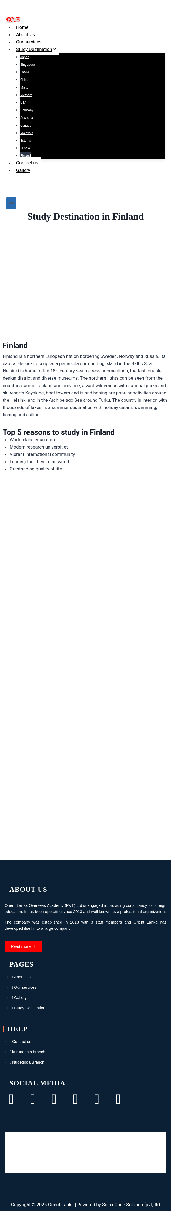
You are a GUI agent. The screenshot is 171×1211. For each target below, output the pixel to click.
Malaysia (26, 133)
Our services (29, 42)
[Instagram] (18, 20)
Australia (26, 118)
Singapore (27, 65)
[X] (13, 20)
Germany (26, 110)
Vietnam (26, 95)
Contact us (27, 163)
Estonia (25, 141)
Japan (24, 57)
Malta (24, 87)
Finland (25, 156)
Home (22, 27)
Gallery (23, 170)
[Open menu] (11, 203)
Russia (25, 148)
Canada (25, 125)
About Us (25, 34)
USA (23, 103)
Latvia (24, 72)
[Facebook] (8, 20)
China (24, 80)
